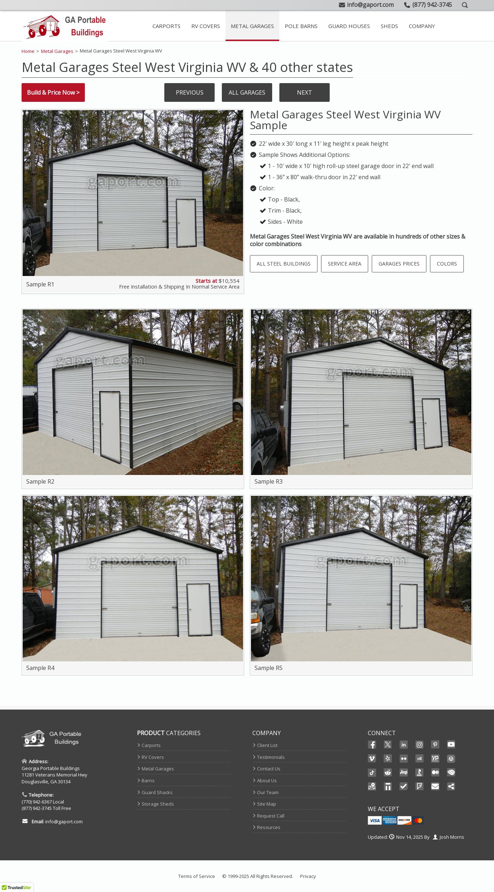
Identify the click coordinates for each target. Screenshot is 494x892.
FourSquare (419, 786)
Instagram (419, 744)
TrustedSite (403, 786)
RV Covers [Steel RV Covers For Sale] (205, 26)
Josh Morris (452, 837)
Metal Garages (57, 51)
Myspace (419, 758)
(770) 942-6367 (37, 801)
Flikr (403, 758)
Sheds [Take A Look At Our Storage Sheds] (389, 26)
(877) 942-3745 (37, 808)
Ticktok (372, 772)
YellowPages (435, 758)
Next (304, 92)
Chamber (451, 772)
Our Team (268, 792)
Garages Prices (399, 263)
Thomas (388, 786)
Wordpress (451, 758)
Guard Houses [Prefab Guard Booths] (349, 26)
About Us (267, 780)
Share (451, 786)
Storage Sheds (158, 804)
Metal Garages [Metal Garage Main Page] (252, 26)
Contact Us (268, 768)
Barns (148, 780)
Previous (189, 92)
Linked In (403, 745)
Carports (151, 745)
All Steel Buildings (284, 263)
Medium (435, 772)
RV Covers (153, 757)
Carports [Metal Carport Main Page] (166, 26)
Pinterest (435, 744)
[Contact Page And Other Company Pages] (421, 25)
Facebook (372, 744)
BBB (419, 772)
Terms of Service (196, 876)
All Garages (247, 92)
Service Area (344, 263)
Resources (268, 827)
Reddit (388, 772)
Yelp (388, 758)
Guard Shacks (157, 792)
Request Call (270, 815)
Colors (447, 263)
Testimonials (271, 757)
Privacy (308, 876)
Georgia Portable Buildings (51, 768)
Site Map (266, 804)
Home (28, 51)
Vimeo (372, 758)
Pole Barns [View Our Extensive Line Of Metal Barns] (301, 26)
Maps (372, 786)
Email (435, 786)
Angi (403, 772)
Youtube (451, 744)
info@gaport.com (64, 821)
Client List (267, 745)
